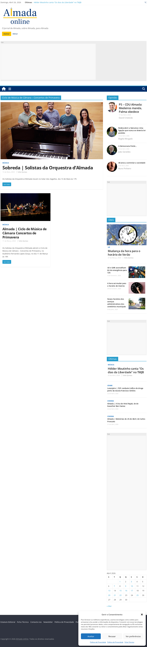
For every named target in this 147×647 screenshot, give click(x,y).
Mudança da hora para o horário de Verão (124, 252)
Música (6, 163)
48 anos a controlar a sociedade (131, 163)
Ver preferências (133, 636)
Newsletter (48, 622)
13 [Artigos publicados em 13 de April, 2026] (109, 590)
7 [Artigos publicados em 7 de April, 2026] (114, 586)
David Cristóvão (126, 117)
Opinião (112, 97)
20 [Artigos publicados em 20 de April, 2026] (109, 595)
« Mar (109, 606)
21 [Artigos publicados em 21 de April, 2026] (115, 595)
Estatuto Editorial (8, 622)
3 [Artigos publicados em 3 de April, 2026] (131, 581)
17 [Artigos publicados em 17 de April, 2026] (132, 590)
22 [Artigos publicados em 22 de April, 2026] (120, 595)
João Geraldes (124, 151)
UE (109, 247)
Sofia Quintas (22, 172)
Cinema (110, 401)
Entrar (15, 34)
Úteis (111, 219)
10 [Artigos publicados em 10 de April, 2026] (132, 586)
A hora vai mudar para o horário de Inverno (116, 284)
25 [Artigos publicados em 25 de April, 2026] (137, 595)
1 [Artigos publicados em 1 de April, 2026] (119, 581)
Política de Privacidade (98, 642)
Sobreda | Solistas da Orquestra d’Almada (47, 167)
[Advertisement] (48, 62)
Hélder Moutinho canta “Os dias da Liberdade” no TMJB (57, 2)
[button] (142, 614)
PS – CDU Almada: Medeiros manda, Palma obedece (130, 108)
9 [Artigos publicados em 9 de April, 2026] (125, 586)
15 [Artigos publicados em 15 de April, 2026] (120, 590)
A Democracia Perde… (127, 146)
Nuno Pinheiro (124, 168)
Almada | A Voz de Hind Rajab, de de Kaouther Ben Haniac (122, 404)
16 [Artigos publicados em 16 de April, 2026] (126, 590)
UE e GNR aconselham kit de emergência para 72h (117, 270)
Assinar (7, 34)
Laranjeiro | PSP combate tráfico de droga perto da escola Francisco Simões (125, 389)
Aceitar (91, 636)
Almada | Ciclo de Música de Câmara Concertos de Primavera (24, 233)
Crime (110, 385)
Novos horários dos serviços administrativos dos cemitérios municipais (116, 303)
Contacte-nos (36, 622)
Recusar (112, 636)
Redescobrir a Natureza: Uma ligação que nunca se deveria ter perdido (132, 130)
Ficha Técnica (129, 642)
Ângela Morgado (125, 138)
